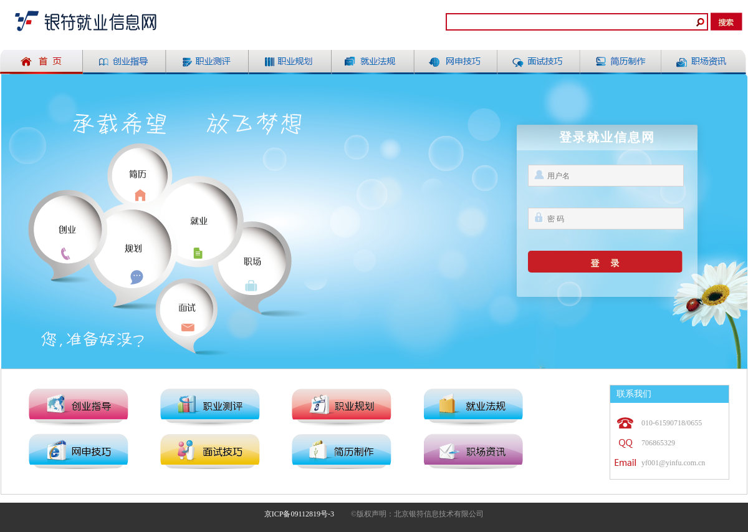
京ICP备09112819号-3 (299, 514)
